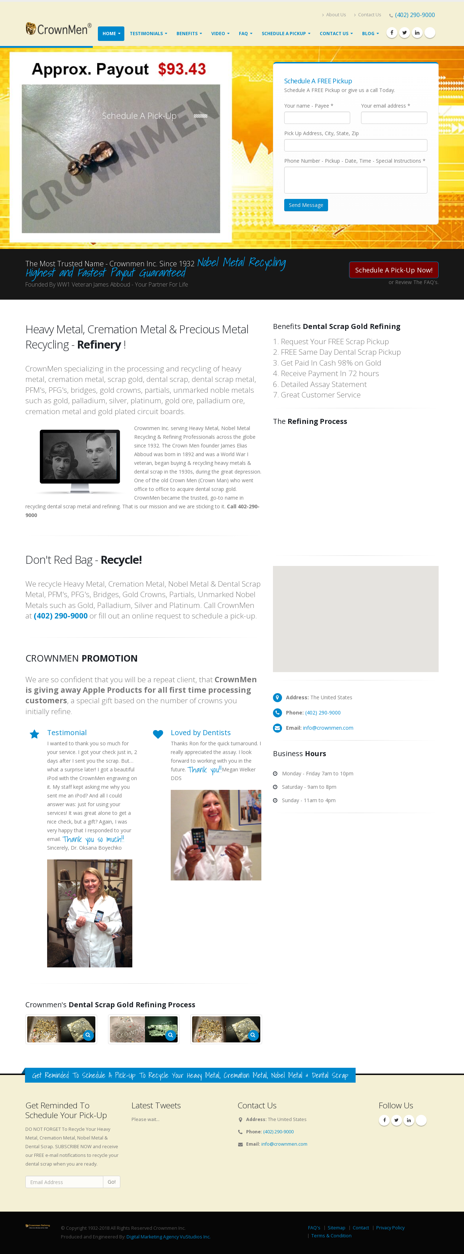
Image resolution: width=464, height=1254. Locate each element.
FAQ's (314, 1228)
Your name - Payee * (309, 105)
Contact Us (367, 15)
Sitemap (336, 1228)
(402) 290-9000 (415, 15)
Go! (112, 1181)
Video (218, 33)
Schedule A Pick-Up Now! (393, 270)
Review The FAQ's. (417, 282)
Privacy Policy (390, 1228)
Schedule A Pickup (284, 33)
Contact (361, 1228)
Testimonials (146, 33)
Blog (368, 33)
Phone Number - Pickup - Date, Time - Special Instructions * (355, 160)
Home (109, 33)
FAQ (243, 33)
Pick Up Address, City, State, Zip (321, 133)
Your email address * (385, 105)
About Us (334, 15)
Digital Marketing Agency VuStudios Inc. (169, 1237)
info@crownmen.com (328, 727)
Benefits (187, 33)
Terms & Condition (331, 1236)
